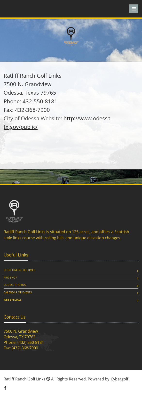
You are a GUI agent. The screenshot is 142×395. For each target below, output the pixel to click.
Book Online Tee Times (19, 270)
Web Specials (13, 299)
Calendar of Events (18, 292)
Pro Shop (10, 277)
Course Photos (15, 285)
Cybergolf (119, 379)
